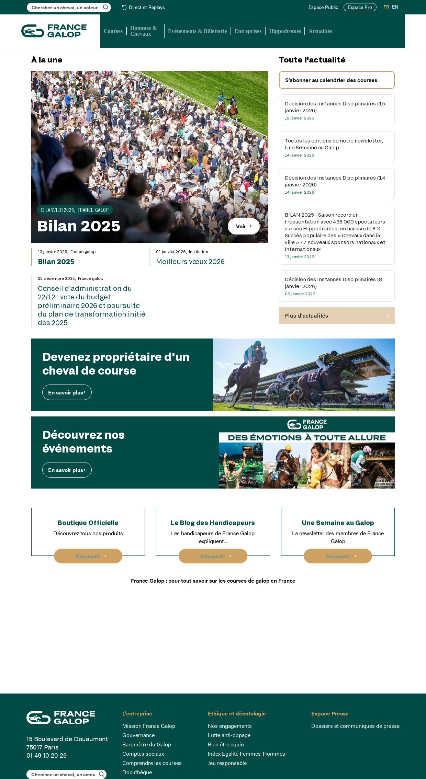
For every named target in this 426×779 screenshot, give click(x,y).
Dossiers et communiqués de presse (355, 726)
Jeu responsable (227, 763)
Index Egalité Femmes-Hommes (246, 753)
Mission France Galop (148, 726)
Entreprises (248, 31)
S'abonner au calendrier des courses (331, 80)
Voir (241, 226)
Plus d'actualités (307, 315)
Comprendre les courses (152, 763)
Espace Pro (360, 7)
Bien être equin (226, 744)
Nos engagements (230, 726)
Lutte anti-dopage (229, 735)
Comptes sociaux (143, 753)
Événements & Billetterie (197, 31)
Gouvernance (138, 735)
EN (395, 6)
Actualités (320, 31)
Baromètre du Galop (146, 744)
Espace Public (323, 7)
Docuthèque (137, 772)
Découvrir (88, 556)
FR (386, 6)
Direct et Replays (147, 7)
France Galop (69, 717)
